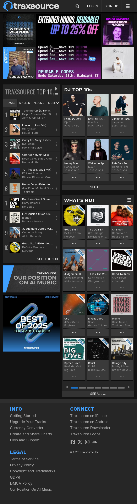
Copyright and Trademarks (32, 471)
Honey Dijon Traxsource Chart (74, 163)
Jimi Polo (28, 188)
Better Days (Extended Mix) (40, 184)
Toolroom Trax (121, 325)
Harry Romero (31, 202)
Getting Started (23, 416)
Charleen (117, 229)
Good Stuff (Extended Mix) (39, 243)
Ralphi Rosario (31, 114)
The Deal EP (95, 229)
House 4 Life (30, 132)
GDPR (15, 477)
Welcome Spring (98, 163)
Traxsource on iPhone (88, 416)
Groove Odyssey (121, 369)
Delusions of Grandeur (98, 236)
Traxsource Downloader (90, 428)
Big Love (69, 369)
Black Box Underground (98, 369)
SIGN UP (111, 6)
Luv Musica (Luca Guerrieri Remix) (44, 213)
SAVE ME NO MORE (98, 118)
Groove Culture (97, 325)
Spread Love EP (74, 363)
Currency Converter (26, 428)
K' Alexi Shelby (32, 173)
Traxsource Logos (85, 434)
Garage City (119, 363)
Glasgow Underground (98, 281)
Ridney (26, 217)
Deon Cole (29, 158)
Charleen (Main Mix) (35, 154)
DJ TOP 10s (78, 90)
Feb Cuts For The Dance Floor (121, 163)
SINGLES (24, 102)
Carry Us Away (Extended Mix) (42, 140)
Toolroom (28, 191)
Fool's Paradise (32, 147)
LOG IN (92, 6)
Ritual (91, 363)
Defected (28, 206)
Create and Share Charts (31, 434)
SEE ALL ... (98, 187)
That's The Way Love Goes (98, 274)
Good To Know (121, 274)
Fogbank (69, 325)
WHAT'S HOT (79, 200)
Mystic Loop (95, 318)
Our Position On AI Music (31, 489)
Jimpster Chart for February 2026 (121, 118)
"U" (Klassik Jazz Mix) (36, 169)
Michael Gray (44, 188)
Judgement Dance (74, 274)
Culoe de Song (32, 232)
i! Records (118, 281)
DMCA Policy (21, 483)
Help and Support (24, 440)
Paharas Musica (32, 221)
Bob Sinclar (49, 114)
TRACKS (10, 102)
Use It (67, 318)
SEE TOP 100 (47, 259)
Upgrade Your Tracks (28, 422)
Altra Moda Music (33, 118)
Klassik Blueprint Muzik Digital (41, 177)
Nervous (27, 251)
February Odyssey (74, 118)
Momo (116, 318)
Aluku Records (31, 236)
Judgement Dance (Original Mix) (43, 228)
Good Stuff (71, 229)
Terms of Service (24, 459)
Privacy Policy (22, 465)
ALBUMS (39, 102)
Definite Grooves (33, 247)
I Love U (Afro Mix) (34, 125)
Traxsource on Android (89, 422)
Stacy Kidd (29, 129)
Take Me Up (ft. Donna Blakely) (42, 110)
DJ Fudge (28, 143)
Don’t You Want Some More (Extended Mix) (50, 199)
